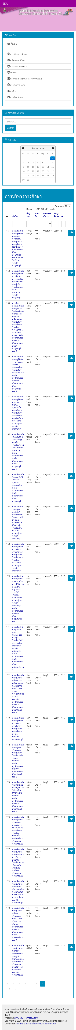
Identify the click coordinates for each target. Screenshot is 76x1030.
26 (38, 175)
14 (48, 167)
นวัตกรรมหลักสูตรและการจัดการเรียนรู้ (24, 78)
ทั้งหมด (12, 44)
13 (43, 167)
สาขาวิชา (37, 215)
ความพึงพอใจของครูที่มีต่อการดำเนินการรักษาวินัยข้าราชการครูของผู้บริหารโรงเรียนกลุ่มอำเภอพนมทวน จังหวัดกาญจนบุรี (18, 284)
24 (28, 175)
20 (43, 171)
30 (23, 180)
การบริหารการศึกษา (17, 54)
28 (48, 175)
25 (33, 175)
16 (23, 171)
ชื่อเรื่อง (15, 216)
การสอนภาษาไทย (16, 85)
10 (28, 167)
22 (52, 171)
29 (52, 175)
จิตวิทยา (12, 72)
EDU (5, 3)
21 (48, 171)
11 (33, 167)
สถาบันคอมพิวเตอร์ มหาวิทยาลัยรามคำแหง (36, 1023)
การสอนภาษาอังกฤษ (17, 66)
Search (10, 127)
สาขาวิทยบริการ (47, 215)
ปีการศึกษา (56, 215)
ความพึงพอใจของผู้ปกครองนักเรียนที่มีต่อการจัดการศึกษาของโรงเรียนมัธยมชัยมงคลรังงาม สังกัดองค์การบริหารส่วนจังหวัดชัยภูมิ (18, 862)
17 (28, 171)
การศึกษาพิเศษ (15, 97)
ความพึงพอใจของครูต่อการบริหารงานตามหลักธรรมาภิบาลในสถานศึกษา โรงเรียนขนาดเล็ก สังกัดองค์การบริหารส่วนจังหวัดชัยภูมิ (18, 830)
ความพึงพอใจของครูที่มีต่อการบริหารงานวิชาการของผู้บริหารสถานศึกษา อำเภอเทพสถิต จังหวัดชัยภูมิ (18, 728)
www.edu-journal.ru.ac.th (26, 1017)
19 (38, 171)
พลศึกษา (12, 91)
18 (33, 171)
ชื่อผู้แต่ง (28, 215)
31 (28, 180)
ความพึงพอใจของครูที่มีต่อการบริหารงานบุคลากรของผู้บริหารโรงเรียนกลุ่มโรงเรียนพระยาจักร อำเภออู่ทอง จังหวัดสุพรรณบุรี (18, 557)
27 (43, 175)
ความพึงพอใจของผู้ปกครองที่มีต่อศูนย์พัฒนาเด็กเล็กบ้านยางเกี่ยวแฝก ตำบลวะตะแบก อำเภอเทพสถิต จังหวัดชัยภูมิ (18, 892)
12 (38, 167)
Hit (62, 216)
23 (23, 175)
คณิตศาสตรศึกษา (16, 60)
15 (52, 167)
